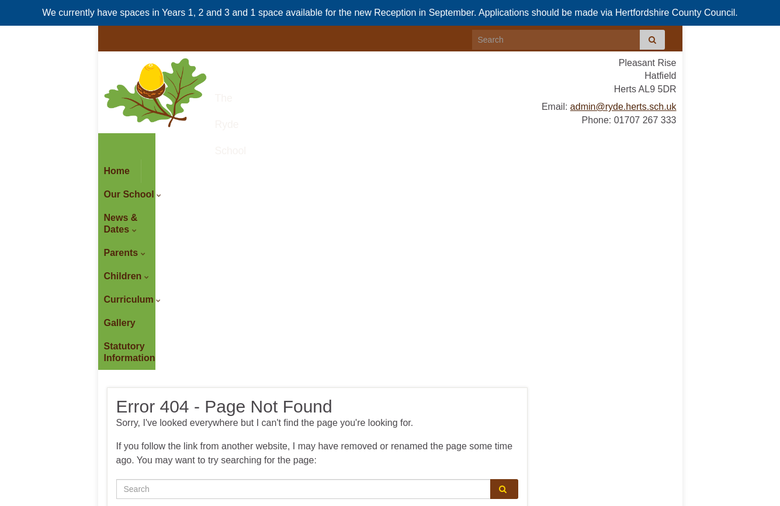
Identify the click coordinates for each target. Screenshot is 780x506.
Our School (176, 145)
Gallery (529, 145)
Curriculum (471, 145)
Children (393, 145)
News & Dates (253, 145)
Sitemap (283, 495)
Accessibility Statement (228, 495)
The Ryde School (300, 93)
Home (117, 145)
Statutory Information (151, 168)
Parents (320, 145)
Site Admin (653, 495)
